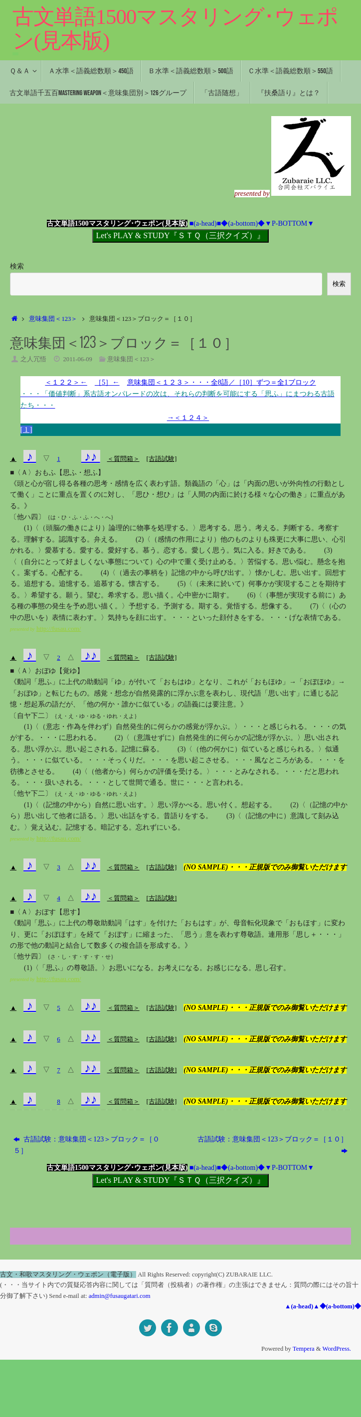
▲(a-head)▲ (302, 1363)
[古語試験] (166, 460)
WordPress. (337, 1406)
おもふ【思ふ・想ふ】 (70, 473)
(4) (105, 574)
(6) (251, 596)
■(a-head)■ (205, 223)
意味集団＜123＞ (53, 318)
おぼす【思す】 (59, 924)
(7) (314, 607)
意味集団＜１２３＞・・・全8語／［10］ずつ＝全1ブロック (180, 395)
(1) (28, 529)
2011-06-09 (77, 359)
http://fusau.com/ (60, 630)
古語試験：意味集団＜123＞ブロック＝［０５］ (86, 1202)
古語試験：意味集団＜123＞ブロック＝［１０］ (272, 1202)
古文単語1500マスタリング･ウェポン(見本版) (175, 28)
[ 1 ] (26, 430)
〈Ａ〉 (24, 473)
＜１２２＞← (58, 382)
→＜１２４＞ (188, 418)
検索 (17, 266)
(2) (140, 541)
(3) (328, 552)
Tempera (304, 1406)
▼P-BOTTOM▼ (289, 223)
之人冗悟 (33, 359)
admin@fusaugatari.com (120, 1352)
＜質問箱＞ (125, 460)
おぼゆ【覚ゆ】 (59, 672)
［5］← (102, 382)
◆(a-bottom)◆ (243, 223)
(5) (181, 585)
